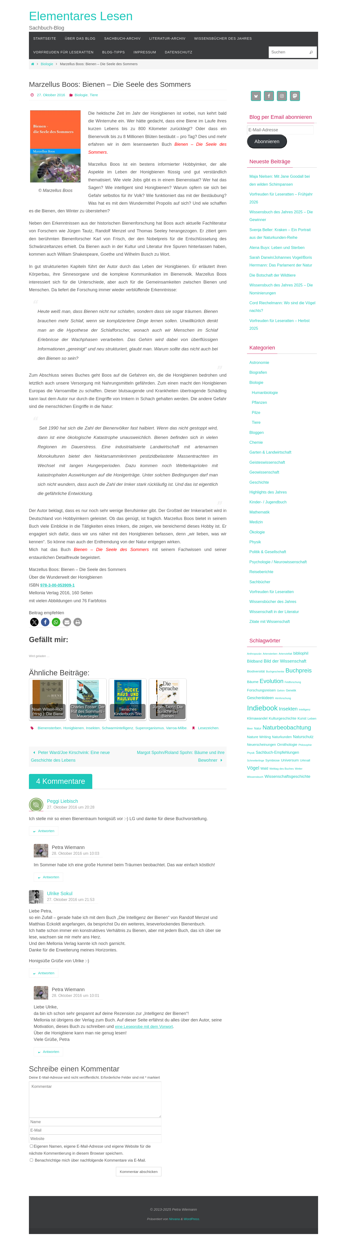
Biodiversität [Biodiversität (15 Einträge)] (256, 687)
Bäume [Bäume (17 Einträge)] (253, 697)
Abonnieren (267, 141)
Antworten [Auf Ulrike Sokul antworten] (43, 980)
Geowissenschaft (265, 487)
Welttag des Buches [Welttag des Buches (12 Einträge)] (281, 784)
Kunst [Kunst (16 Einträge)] (302, 734)
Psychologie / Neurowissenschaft (281, 577)
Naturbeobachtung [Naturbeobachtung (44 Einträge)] (287, 743)
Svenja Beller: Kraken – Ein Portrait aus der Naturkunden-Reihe (278, 237)
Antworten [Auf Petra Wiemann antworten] (48, 884)
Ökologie (258, 547)
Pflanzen (260, 418)
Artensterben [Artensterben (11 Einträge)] (270, 669)
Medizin (256, 537)
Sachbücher (261, 597)
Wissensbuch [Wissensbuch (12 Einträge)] (255, 792)
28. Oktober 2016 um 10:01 (75, 1002)
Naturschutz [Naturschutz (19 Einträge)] (303, 752)
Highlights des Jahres (270, 507)
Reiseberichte (262, 587)
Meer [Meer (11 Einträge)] (250, 744)
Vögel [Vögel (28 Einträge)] (253, 783)
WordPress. (192, 1226)
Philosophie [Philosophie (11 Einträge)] (305, 760)
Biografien (259, 388)
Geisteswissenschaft (269, 477)
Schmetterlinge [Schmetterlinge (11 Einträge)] (255, 776)
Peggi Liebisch (62, 808)
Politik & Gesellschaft (269, 567)
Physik (255, 557)
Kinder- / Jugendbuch (270, 517)
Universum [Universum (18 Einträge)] (290, 776)
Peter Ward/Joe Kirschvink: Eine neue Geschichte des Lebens (71, 763)
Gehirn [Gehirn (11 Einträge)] (281, 706)
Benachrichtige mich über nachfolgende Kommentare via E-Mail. (90, 1167)
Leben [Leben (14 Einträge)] (311, 734)
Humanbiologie (266, 408)
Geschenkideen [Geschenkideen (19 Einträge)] (260, 713)
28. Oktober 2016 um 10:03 (75, 860)
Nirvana (174, 1226)
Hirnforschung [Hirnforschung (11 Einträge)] (283, 713)
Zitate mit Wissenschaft (271, 637)
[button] (34, 622)
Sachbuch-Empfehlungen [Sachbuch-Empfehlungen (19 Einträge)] (277, 768)
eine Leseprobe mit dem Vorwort (146, 1033)
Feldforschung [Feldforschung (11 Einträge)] (293, 697)
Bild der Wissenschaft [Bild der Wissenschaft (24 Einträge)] (285, 676)
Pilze (256, 428)
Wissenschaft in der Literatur (276, 627)
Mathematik (260, 527)
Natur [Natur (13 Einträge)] (257, 744)
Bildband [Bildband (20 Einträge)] (254, 677)
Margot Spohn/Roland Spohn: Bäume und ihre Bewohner (180, 763)
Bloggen (257, 447)
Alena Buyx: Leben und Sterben (280, 255)
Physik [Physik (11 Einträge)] (250, 768)
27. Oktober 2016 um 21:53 (70, 906)
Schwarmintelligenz (122, 728)
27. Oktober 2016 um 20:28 (70, 814)
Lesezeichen (47, 735)
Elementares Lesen (81, 16)
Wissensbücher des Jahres (275, 617)
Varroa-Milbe (184, 728)
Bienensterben (50, 728)
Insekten (95, 728)
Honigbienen (76, 728)
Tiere (96, 95)
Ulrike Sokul (60, 900)
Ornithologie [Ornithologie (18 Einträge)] (287, 760)
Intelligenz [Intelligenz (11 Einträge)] (304, 724)
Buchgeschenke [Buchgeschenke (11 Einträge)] (275, 686)
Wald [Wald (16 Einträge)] (264, 784)
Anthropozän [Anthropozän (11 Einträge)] (254, 669)
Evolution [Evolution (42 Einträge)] (272, 696)
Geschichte (260, 497)
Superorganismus (155, 728)
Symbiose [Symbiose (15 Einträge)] (272, 776)
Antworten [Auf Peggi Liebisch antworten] (43, 838)
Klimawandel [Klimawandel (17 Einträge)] (257, 734)
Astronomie (260, 378)
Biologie (47, 64)
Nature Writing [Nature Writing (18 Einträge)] (259, 752)
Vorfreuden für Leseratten (274, 607)
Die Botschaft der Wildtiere (275, 290)
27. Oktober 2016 (52, 95)
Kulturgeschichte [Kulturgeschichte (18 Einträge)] (282, 734)
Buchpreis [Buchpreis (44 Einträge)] (299, 686)
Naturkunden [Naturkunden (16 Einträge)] (282, 752)
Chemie (256, 458)
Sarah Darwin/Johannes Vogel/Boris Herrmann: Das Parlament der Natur (275, 273)
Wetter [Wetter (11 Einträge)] (298, 784)
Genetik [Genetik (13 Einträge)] (291, 706)
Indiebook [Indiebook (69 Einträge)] (262, 723)
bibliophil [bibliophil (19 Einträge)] (300, 669)
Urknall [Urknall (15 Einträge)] (305, 776)
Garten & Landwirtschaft (272, 467)
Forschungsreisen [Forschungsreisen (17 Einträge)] (261, 706)
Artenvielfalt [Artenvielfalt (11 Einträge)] (285, 669)
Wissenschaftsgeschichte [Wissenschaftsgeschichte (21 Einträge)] (287, 792)
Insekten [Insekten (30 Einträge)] (288, 724)
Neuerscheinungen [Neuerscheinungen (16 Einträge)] (261, 760)
